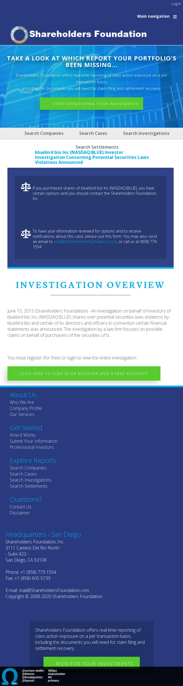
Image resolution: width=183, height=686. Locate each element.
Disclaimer (20, 513)
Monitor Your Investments (95, 664)
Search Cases (93, 133)
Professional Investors (32, 447)
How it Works (23, 435)
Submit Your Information (34, 441)
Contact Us (20, 507)
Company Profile (26, 408)
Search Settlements (29, 486)
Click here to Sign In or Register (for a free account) (84, 373)
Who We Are (22, 402)
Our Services (22, 414)
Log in (176, 3)
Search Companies (44, 133)
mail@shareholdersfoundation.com (85, 241)
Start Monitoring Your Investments (95, 103)
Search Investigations (146, 133)
